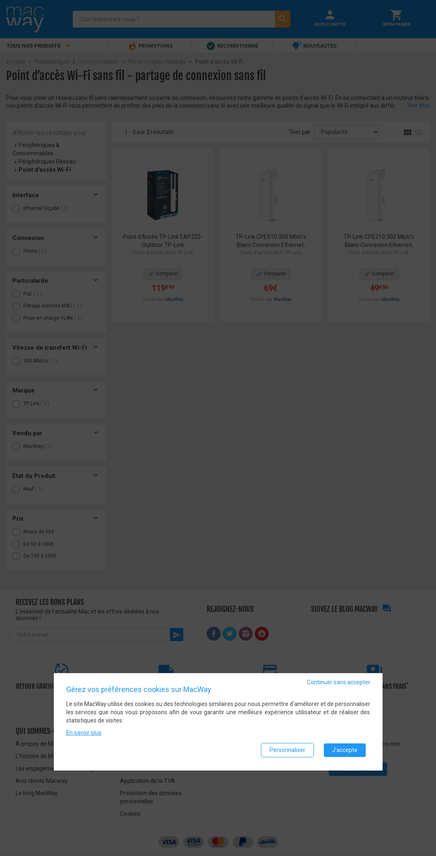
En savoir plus (84, 733)
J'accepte (345, 751)
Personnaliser (287, 751)
